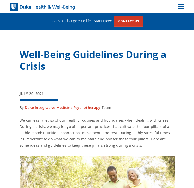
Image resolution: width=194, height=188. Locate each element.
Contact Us (128, 21)
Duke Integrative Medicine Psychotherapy (63, 107)
